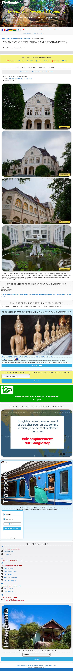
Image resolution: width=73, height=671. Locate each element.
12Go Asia (12, 538)
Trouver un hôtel (9, 552)
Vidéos (61, 29)
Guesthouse (7, 554)
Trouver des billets (12, 529)
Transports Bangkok (10, 580)
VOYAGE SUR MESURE (9, 597)
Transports (26, 29)
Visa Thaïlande (8, 589)
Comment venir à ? (37, 71)
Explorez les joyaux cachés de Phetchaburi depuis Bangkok (26, 356)
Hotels (33, 29)
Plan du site (53, 665)
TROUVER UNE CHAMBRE (11, 549)
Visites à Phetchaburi (24, 38)
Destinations (41, 29)
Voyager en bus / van (10, 571)
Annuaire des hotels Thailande (25, 665)
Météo (46, 61)
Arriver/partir (10, 61)
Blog (42, 33)
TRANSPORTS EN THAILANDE (12, 566)
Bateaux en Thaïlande (10, 577)
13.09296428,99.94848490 (15, 78)
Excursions (55, 61)
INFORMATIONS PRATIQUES (11, 586)
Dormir (21, 61)
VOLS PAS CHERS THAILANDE (12, 560)
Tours (55, 29)
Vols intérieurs (8, 574)
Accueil (4, 38)
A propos (46, 665)
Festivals (36, 33)
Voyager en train (9, 568)
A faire (38, 61)
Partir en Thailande (38, 665)
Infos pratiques (27, 33)
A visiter (49, 29)
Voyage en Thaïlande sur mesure (14, 600)
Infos (64, 61)
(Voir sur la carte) (27, 78)
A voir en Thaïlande (12, 38)
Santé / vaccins (8, 591)
